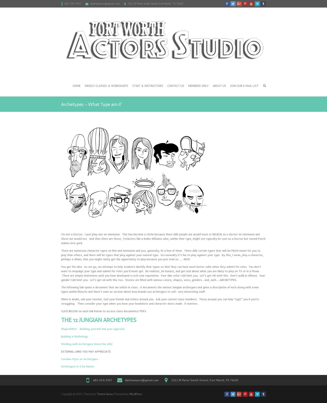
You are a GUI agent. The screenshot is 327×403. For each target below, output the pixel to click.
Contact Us (175, 86)
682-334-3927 (72, 3)
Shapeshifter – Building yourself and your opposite (93, 329)
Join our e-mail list (244, 86)
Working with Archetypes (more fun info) (86, 344)
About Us (219, 86)
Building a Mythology (74, 336)
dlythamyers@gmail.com (105, 3)
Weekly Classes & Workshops (106, 86)
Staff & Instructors (147, 86)
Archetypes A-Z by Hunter (77, 366)
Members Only (198, 86)
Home (77, 86)
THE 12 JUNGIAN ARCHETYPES (98, 320)
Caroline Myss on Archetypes (79, 359)
